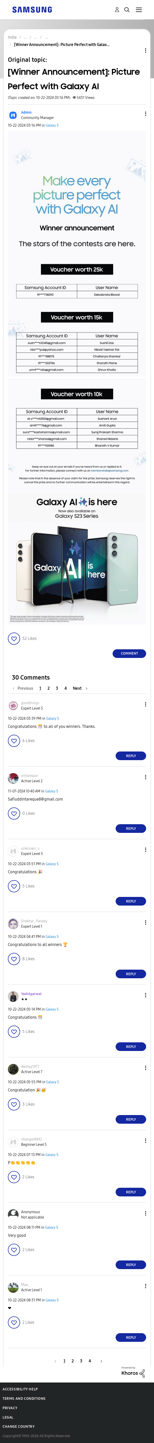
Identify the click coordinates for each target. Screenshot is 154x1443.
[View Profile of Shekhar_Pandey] (34, 921)
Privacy (10, 1408)
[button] (137, 114)
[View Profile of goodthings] (30, 703)
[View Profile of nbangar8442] (31, 1139)
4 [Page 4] (66, 688)
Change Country (19, 1426)
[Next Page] (80, 688)
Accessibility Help (20, 1389)
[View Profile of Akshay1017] (30, 1066)
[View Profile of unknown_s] (30, 848)
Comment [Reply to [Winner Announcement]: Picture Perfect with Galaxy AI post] (129, 653)
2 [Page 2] (49, 688)
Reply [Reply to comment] (131, 756)
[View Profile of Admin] (26, 112)
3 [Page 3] (57, 688)
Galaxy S (52, 125)
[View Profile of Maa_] (25, 1285)
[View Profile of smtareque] (29, 776)
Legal (8, 1417)
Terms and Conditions (24, 1398)
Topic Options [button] (137, 50)
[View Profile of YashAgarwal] (31, 994)
